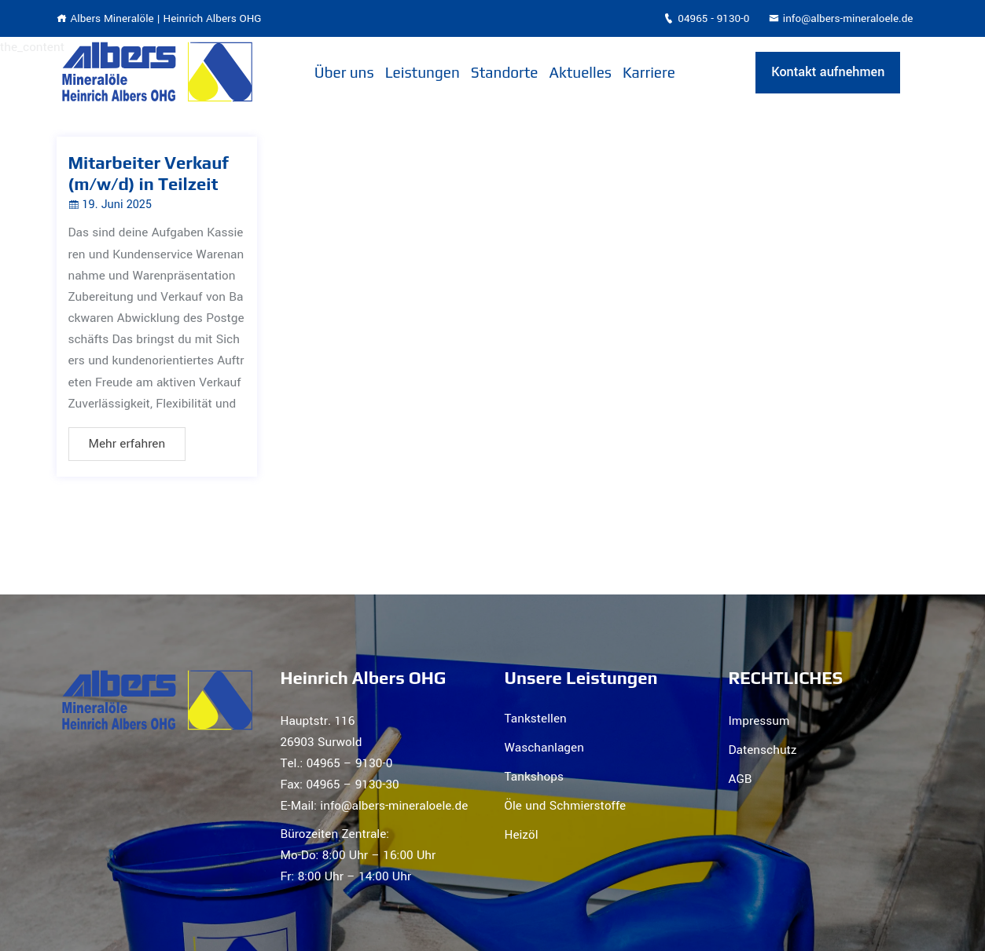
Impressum (759, 721)
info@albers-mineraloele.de (841, 18)
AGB (740, 779)
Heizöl (521, 834)
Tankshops (534, 776)
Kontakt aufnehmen (827, 72)
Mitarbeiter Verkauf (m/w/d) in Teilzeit (148, 172)
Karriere (649, 72)
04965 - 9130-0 (706, 18)
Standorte (504, 72)
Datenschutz (763, 750)
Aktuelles (580, 72)
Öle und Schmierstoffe (566, 805)
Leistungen (422, 72)
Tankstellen (536, 718)
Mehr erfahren (127, 443)
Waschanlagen (544, 747)
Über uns (344, 72)
